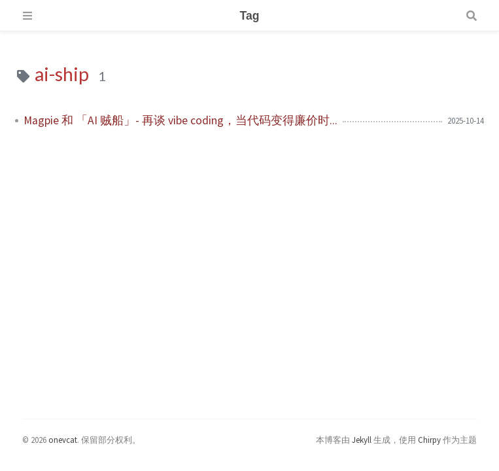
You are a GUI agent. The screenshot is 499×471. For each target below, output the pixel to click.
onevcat (62, 439)
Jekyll (361, 439)
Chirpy (429, 439)
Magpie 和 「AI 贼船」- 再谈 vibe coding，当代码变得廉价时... (180, 120)
